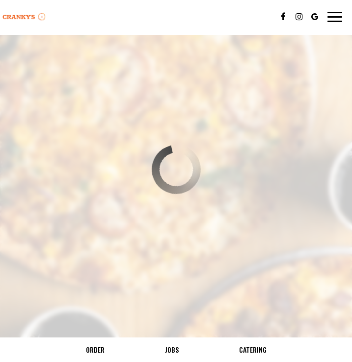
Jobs (172, 349)
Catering (253, 349)
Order (95, 349)
